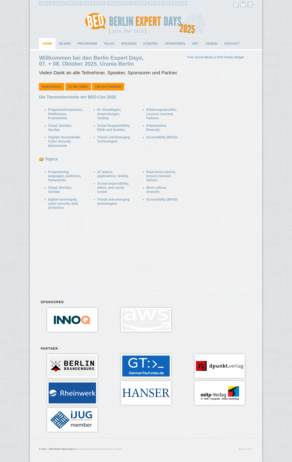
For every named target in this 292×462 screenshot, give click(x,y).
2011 (45, 3)
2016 (113, 3)
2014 (86, 3)
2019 (154, 3)
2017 (127, 3)
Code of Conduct (113, 449)
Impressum (83, 449)
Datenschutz (97, 449)
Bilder (65, 43)
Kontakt (232, 43)
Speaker (129, 43)
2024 (181, 3)
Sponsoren (175, 43)
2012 (59, 3)
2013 (72, 3)
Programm (87, 43)
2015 (99, 3)
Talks (109, 43)
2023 (167, 3)
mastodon (236, 5)
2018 (140, 3)
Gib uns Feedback (108, 86)
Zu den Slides (78, 86)
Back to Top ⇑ (246, 449)
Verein (211, 43)
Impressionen (51, 86)
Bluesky (243, 5)
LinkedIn (250, 5)
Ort (195, 43)
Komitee (150, 43)
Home (47, 43)
